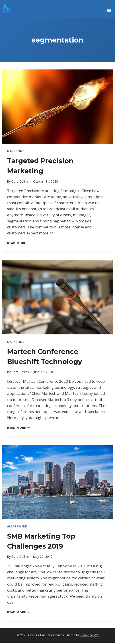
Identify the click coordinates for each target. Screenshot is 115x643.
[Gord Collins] (6, 9)
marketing (16, 151)
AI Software (17, 526)
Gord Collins (20, 181)
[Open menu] (109, 9)
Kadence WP (89, 635)
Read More (19, 243)
